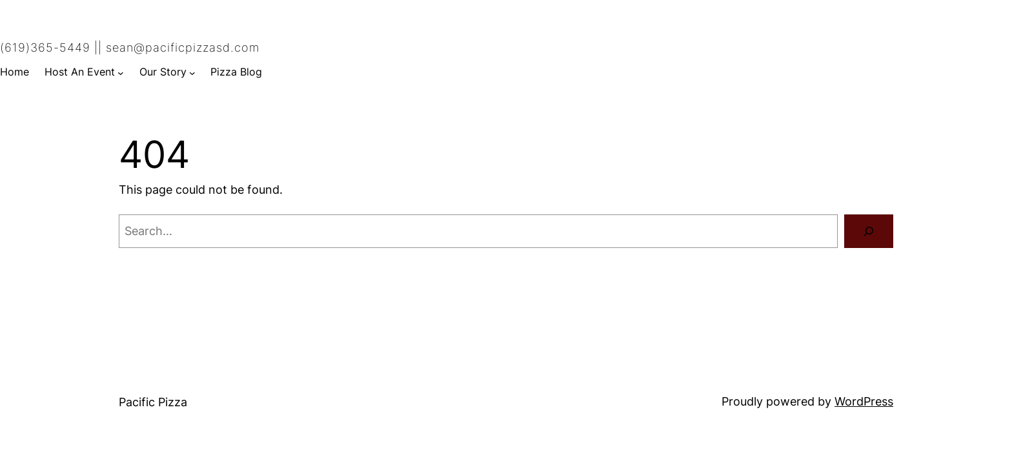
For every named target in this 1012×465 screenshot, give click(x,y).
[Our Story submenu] (192, 72)
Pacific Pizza (153, 402)
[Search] (868, 231)
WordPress (864, 401)
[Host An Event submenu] (120, 72)
